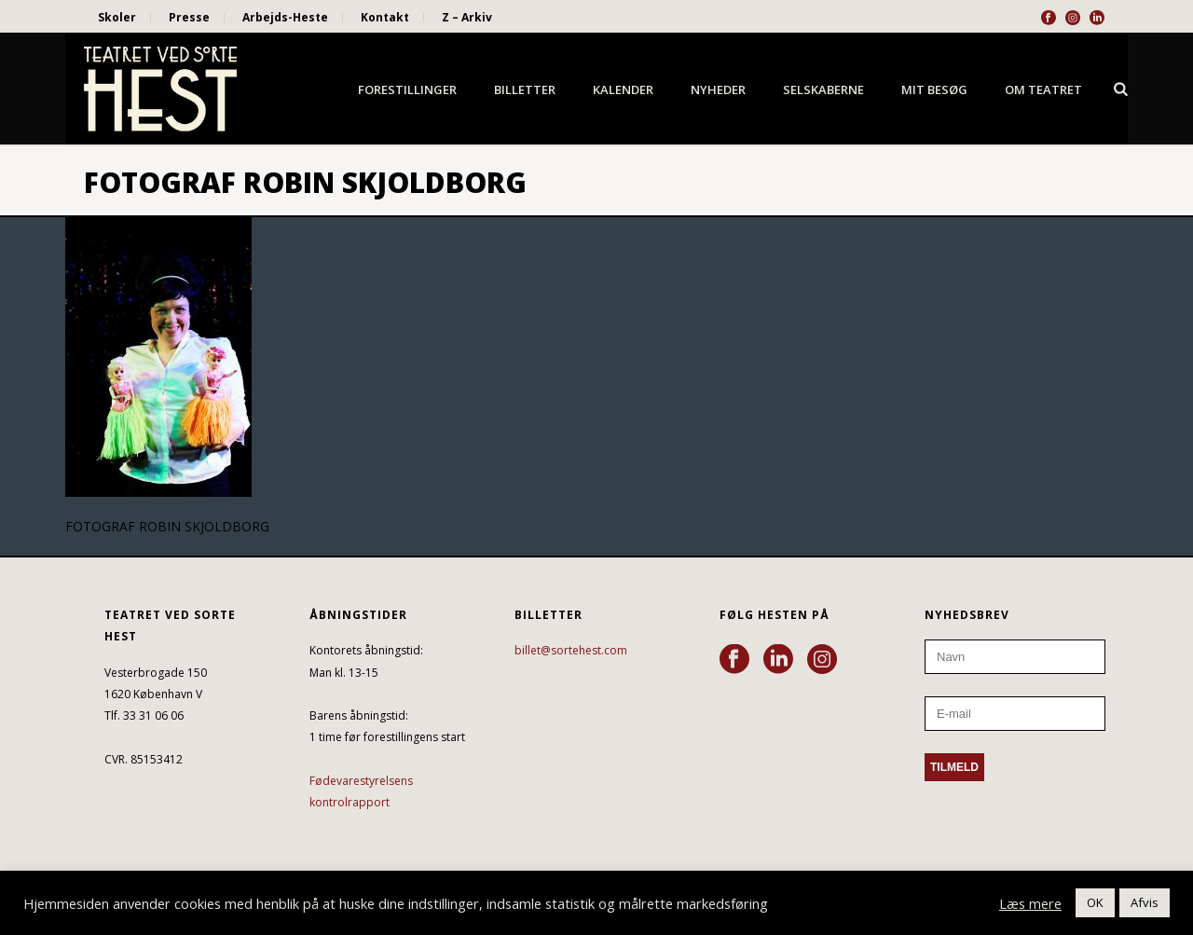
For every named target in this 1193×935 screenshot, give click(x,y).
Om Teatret (1043, 89)
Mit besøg (934, 89)
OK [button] (1095, 902)
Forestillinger (407, 89)
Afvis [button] (1145, 902)
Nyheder (718, 89)
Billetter (524, 89)
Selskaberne (823, 89)
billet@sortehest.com (570, 650)
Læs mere (1030, 903)
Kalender (623, 89)
